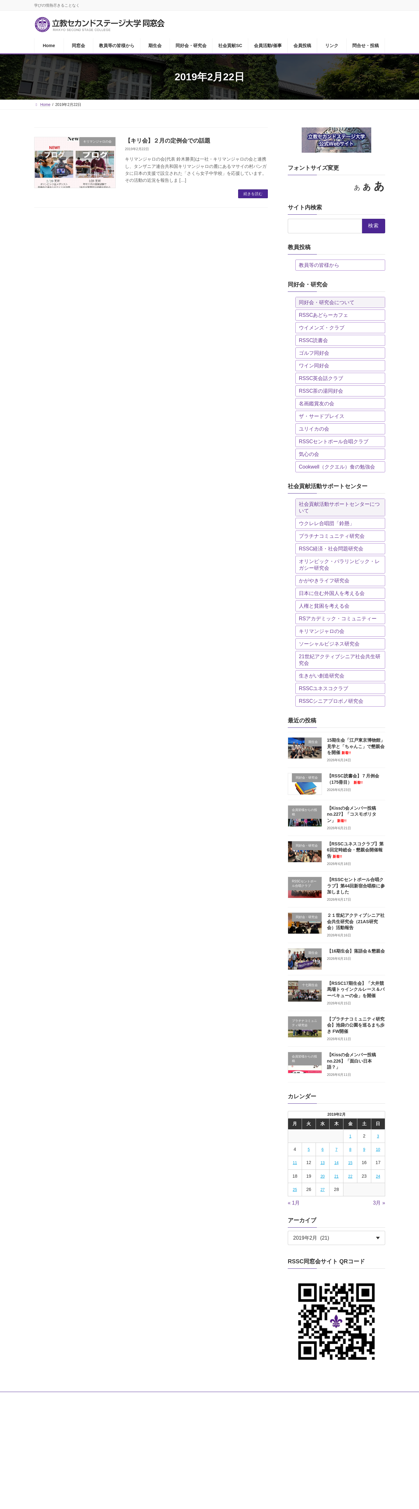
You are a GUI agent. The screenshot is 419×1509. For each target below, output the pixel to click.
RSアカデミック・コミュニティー (338, 618)
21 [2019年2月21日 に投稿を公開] (336, 1176)
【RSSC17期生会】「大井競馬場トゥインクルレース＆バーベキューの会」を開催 (355, 989)
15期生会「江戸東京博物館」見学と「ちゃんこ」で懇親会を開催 (356, 746)
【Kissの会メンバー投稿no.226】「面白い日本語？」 (351, 1061)
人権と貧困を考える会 (324, 606)
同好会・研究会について (326, 302)
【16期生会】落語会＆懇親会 (356, 951)
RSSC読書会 (313, 340)
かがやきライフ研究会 (324, 580)
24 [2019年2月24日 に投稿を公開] (378, 1176)
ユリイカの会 (314, 429)
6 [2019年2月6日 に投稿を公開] (322, 1149)
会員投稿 (271, 1398)
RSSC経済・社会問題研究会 (331, 548)
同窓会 (68, 1398)
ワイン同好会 (314, 365)
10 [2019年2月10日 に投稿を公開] (378, 1149)
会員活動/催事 (238, 1398)
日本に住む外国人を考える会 (332, 593)
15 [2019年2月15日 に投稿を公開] (350, 1163)
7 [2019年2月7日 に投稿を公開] (336, 1149)
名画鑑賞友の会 (316, 403)
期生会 (136, 1398)
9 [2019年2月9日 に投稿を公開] (364, 1149)
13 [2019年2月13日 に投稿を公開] (322, 1163)
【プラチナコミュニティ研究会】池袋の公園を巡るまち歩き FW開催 (355, 1025)
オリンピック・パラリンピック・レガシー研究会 (339, 565)
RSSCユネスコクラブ (323, 688)
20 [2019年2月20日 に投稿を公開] (322, 1176)
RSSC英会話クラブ (321, 378)
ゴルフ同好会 (314, 353)
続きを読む (252, 194)
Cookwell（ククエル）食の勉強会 (337, 466)
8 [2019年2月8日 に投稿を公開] (350, 1149)
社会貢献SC (204, 1398)
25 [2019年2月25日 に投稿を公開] (295, 1189)
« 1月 (294, 1202)
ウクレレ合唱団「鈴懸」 (326, 523)
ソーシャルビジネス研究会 (329, 644)
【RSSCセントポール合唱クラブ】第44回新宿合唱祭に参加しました (356, 885)
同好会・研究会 (167, 1398)
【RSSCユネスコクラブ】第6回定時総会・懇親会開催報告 (355, 850)
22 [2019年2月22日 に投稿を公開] (350, 1176)
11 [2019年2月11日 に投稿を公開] (295, 1163)
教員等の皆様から (319, 265)
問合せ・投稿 (327, 1398)
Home (45, 1398)
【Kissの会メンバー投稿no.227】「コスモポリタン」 (351, 814)
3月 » (379, 1202)
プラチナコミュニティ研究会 (332, 536)
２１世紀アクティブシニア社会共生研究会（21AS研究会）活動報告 (355, 921)
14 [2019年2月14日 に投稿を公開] (336, 1163)
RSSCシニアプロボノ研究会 (331, 701)
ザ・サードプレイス (321, 416)
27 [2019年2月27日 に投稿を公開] (322, 1189)
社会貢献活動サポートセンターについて (339, 507)
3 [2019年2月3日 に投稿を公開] (378, 1136)
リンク (297, 1398)
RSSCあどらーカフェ (323, 315)
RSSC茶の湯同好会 (321, 391)
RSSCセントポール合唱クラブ (333, 441)
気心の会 (309, 454)
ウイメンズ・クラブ (321, 327)
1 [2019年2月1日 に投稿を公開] (350, 1136)
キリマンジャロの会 (321, 631)
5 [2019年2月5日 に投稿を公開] (309, 1149)
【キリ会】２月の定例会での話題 (167, 141)
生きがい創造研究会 (321, 675)
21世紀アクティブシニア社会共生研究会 (339, 660)
